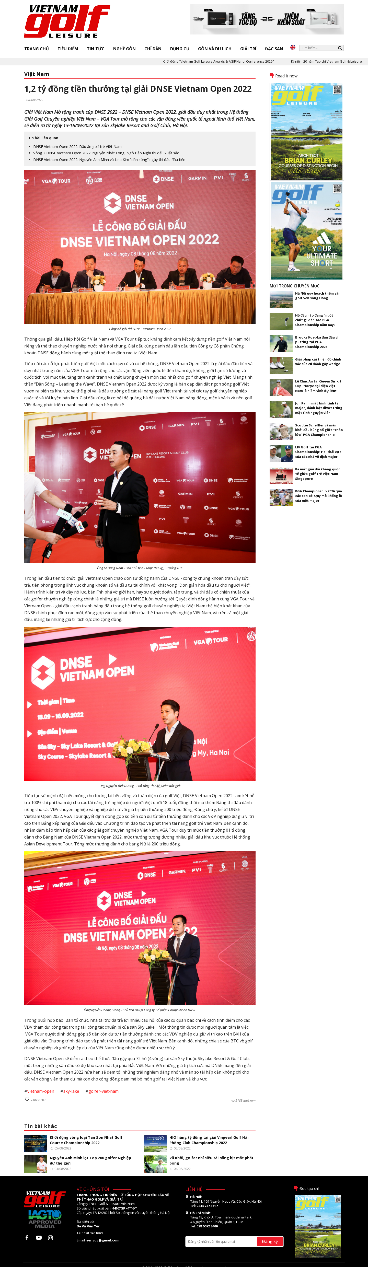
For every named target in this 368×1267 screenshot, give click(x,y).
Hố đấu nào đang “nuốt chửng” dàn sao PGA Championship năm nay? (315, 320)
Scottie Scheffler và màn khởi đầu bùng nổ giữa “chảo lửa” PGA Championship (319, 430)
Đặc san (274, 49)
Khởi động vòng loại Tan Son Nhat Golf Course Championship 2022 (86, 1140)
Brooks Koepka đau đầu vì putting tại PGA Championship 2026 (316, 342)
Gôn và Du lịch (215, 49)
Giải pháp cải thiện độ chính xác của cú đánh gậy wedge (318, 361)
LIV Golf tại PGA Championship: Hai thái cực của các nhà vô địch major (318, 452)
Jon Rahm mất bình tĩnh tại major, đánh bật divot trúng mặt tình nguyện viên (318, 408)
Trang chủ (36, 49)
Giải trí (248, 49)
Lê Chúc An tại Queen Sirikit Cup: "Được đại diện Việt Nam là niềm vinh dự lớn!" (318, 386)
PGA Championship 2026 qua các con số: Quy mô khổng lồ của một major (318, 496)
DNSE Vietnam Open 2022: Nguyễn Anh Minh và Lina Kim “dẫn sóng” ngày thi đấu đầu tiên (109, 159)
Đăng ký (270, 1241)
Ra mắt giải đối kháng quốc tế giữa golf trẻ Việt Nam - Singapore (317, 474)
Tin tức (96, 49)
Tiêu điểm (67, 49)
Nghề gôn (124, 49)
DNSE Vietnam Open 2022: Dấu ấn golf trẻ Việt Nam (77, 146)
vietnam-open (40, 1091)
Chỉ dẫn (153, 49)
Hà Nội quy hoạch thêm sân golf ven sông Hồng (317, 295)
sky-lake (71, 1091)
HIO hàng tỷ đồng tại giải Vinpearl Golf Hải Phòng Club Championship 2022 (208, 1140)
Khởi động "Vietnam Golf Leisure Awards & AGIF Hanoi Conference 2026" (226, 61)
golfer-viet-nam (103, 1091)
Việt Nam (36, 74)
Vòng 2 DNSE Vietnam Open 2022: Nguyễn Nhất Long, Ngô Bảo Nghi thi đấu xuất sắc (106, 152)
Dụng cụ (179, 49)
